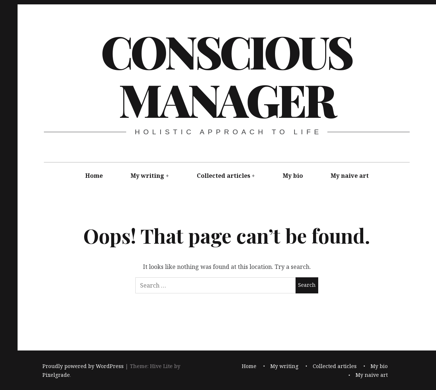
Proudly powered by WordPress (83, 366)
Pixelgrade (56, 374)
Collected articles (223, 176)
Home (94, 176)
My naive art (350, 176)
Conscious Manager (226, 75)
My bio (293, 176)
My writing (147, 176)
